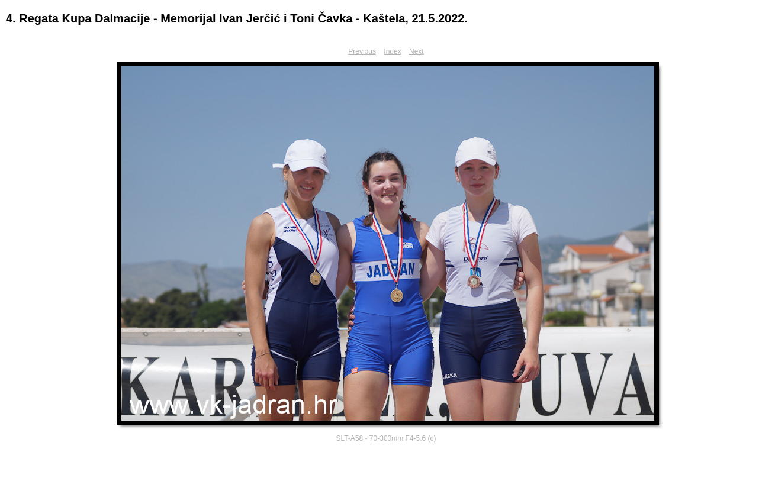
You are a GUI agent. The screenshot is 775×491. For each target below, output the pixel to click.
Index (392, 51)
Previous (362, 51)
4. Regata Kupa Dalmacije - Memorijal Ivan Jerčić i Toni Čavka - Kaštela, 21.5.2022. (237, 18)
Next (416, 51)
